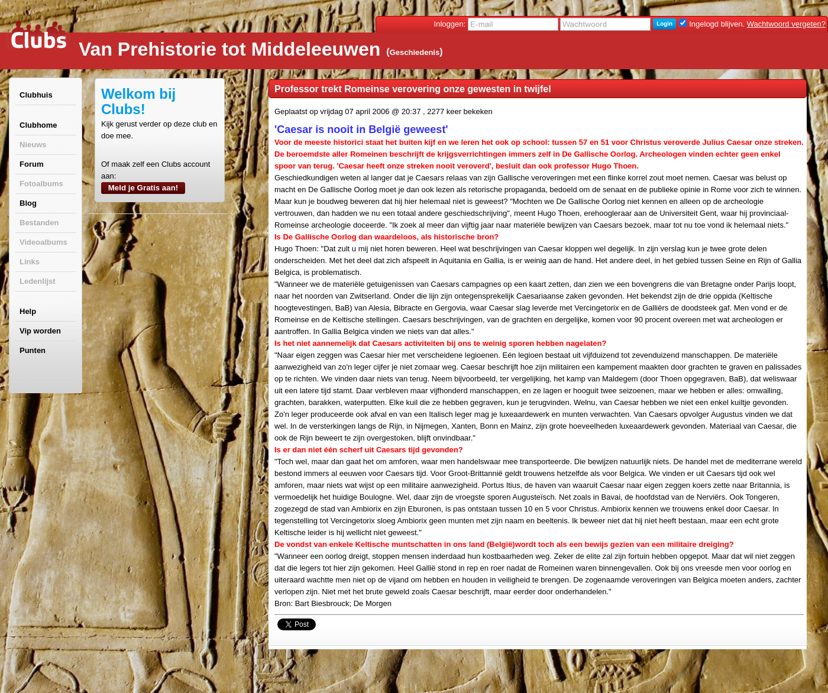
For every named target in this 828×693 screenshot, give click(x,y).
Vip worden (40, 330)
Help (28, 311)
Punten (33, 350)
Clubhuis (36, 94)
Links (30, 261)
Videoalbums (43, 242)
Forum (31, 164)
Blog (28, 203)
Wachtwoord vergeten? (786, 24)
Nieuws (33, 144)
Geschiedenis (415, 52)
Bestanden (39, 222)
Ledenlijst (38, 281)
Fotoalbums (41, 183)
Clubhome (38, 125)
